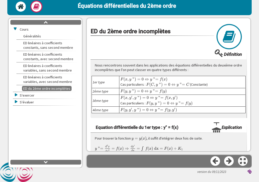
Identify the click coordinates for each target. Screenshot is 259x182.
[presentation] (143, 79)
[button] (243, 161)
